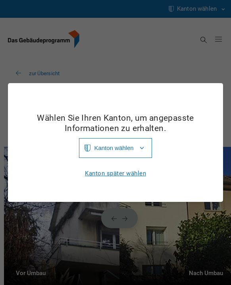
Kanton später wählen (115, 174)
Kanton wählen (113, 147)
